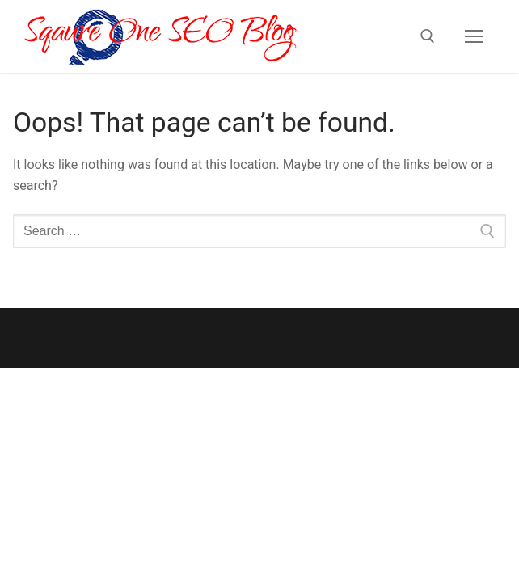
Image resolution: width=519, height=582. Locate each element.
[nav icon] (474, 36)
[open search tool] (427, 36)
